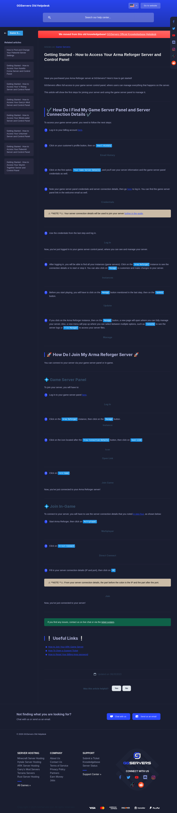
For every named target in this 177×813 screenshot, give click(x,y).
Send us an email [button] (148, 716)
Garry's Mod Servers (28, 769)
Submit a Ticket (91, 758)
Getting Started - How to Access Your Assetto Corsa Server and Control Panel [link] (18, 69)
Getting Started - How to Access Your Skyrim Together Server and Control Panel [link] (18, 166)
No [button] (126, 688)
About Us (55, 758)
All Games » (24, 785)
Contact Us (56, 762)
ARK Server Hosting (28, 765)
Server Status (90, 765)
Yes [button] (116, 688)
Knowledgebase (91, 762)
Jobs (52, 780)
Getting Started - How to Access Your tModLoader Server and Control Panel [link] (18, 118)
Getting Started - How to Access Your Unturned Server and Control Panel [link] (18, 134)
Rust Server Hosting (28, 776)
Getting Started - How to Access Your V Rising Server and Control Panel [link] (18, 87)
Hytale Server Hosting (29, 762)
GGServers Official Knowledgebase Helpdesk (131, 34)
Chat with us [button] (120, 716)
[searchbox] (98, 17)
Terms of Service (59, 765)
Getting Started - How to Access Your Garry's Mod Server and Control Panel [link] (18, 102)
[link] (13, 33)
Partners (54, 773)
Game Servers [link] (63, 47)
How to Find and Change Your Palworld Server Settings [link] (18, 53)
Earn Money (56, 776)
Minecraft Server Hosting (30, 758)
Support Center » (92, 774)
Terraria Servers (26, 773)
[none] (33, 6)
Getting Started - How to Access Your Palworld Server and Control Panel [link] (18, 149)
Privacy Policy (57, 769)
